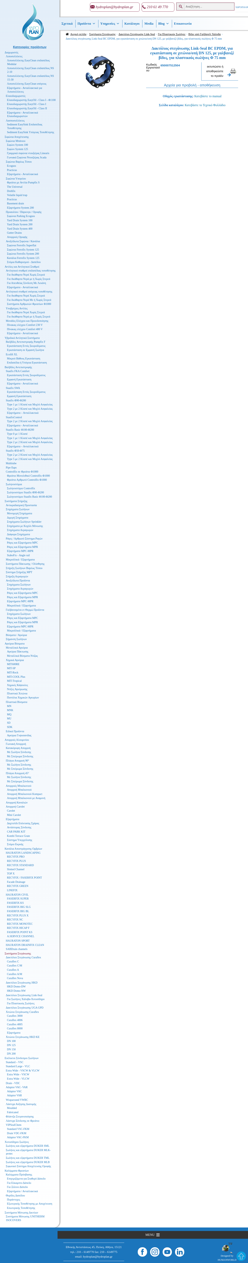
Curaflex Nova (15, 978)
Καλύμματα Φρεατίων (17, 1170)
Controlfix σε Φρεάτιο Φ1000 (22, 471)
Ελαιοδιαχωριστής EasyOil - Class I (26, 104)
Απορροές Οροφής (17, 237)
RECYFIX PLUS (16, 861)
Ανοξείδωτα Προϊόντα (18, 580)
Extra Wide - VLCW (18, 1078)
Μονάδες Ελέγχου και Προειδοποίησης (27, 320)
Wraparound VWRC (17, 1099)
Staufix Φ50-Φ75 (15, 450)
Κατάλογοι (132, 23)
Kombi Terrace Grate (18, 835)
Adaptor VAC (14, 1091)
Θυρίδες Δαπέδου (15, 1195)
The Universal (14, 186)
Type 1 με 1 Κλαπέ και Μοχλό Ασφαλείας (30, 404)
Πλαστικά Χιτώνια (17, 693)
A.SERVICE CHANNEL (20, 936)
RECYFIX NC (15, 919)
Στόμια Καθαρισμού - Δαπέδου (24, 262)
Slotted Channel (15, 869)
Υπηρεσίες (110, 24)
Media (148, 23)
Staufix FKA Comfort (17, 371)
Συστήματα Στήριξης (16, 501)
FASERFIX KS (15, 902)
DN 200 (11, 1053)
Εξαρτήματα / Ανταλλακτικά (22, 1191)
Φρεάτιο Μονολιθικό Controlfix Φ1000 (28, 475)
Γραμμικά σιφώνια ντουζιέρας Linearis (28, 153)
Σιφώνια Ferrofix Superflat (21, 245)
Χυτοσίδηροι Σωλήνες (17, 1142)
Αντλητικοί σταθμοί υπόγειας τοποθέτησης (29, 291)
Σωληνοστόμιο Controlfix (21, 488)
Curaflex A (13, 969)
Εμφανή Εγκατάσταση (19, 379)
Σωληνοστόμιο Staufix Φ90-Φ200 (25, 492)
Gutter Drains (14, 232)
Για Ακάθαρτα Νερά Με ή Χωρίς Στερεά (29, 299)
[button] (149, 1235)
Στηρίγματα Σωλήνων (17, 509)
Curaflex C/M (14, 965)
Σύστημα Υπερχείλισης (19, 840)
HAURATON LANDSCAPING (23, 852)
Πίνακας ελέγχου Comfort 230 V (25, 325)
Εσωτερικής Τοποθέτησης (21, 1208)
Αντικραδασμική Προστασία (21, 505)
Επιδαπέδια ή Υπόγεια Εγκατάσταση (27, 362)
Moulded (12, 1108)
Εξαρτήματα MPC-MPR (20, 551)
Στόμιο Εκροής (15, 844)
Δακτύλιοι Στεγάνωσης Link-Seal (137, 34)
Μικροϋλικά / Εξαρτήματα (20, 559)
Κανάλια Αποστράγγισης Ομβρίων (23, 848)
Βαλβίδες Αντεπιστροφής (18, 367)
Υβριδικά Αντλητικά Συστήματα (22, 338)
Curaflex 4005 (14, 1024)
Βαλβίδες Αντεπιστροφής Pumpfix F (25, 341)
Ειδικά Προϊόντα (15, 731)
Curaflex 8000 (14, 1028)
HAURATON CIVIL (17, 894)
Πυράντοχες (13, 1199)
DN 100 (11, 1041)
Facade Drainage (16, 881)
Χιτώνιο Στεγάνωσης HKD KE (23, 1037)
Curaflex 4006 (14, 1020)
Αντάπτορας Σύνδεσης (19, 827)
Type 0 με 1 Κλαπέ (17, 433)
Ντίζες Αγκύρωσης (17, 689)
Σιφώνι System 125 (17, 149)
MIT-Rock (12, 672)
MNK (10, 710)
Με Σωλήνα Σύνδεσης (19, 752)
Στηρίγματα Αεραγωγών (20, 530)
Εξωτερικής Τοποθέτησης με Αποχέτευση (29, 1203)
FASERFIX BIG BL (18, 911)
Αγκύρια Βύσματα (15, 643)
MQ (9, 714)
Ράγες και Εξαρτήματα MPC (22, 542)
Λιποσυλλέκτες (14, 56)
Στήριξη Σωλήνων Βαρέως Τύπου (24, 568)
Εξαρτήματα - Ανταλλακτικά (22, 174)
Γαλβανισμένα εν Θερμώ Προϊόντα (25, 609)
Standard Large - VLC (18, 1066)
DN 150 (11, 1049)
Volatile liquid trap (17, 195)
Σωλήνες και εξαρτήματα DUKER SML (27, 1145)
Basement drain (15, 203)
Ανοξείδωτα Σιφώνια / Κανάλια (23, 241)
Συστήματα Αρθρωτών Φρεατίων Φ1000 (29, 304)
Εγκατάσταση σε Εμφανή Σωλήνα (25, 350)
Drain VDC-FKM (16, 1133)
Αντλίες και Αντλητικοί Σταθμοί (22, 266)
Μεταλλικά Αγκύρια (17, 647)
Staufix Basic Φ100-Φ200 (20, 429)
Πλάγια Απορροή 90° (17, 760)
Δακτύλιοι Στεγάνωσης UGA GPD (24, 1007)
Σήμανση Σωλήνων (16, 639)
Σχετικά (67, 23)
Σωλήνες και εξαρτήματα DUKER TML (27, 1157)
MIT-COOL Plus (16, 676)
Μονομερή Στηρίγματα (19, 513)
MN (9, 706)
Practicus (12, 170)
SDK (9, 727)
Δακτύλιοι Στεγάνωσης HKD (21, 982)
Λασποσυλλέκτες (15, 120)
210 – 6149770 (85, 1251)
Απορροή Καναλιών (17, 802)
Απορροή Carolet (15, 806)
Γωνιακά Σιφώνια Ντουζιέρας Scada (26, 157)
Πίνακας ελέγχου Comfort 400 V (25, 329)
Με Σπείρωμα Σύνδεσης (20, 756)
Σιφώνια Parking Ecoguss (21, 216)
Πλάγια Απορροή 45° (17, 773)
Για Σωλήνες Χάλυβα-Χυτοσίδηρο (26, 999)
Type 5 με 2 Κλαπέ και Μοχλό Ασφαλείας (30, 459)
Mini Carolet (14, 815)
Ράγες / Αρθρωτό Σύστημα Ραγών (24, 538)
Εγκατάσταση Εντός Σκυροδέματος (26, 345)
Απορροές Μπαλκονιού (18, 785)
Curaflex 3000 (14, 1015)
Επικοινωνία (183, 23)
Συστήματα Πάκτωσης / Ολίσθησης (25, 563)
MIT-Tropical (14, 680)
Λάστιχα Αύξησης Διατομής (21, 1104)
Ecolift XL (11, 354)
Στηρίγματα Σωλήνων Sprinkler (24, 521)
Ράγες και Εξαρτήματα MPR (22, 547)
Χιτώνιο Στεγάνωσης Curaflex (22, 1012)
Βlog (163, 24)
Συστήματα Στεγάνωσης (102, 34)
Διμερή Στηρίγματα (17, 517)
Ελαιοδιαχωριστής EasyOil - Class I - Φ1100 (31, 100)
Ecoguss (11, 165)
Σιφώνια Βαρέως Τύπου (19, 161)
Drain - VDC (13, 1083)
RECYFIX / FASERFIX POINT (24, 877)
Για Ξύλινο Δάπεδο (17, 1187)
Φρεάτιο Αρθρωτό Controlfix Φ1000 (27, 479)
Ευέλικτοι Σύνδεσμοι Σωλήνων (22, 1058)
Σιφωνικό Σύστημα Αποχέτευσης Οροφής (28, 1166)
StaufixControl (14, 417)
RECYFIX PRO (16, 856)
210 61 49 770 (157, 7)
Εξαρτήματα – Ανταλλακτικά (23, 412)
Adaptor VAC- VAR (17, 1087)
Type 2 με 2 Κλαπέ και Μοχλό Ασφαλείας (30, 408)
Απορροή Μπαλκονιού (19, 789)
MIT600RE (13, 664)
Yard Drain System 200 (19, 224)
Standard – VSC (14, 1062)
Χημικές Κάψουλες (17, 685)
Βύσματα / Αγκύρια (16, 635)
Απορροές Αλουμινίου (17, 739)
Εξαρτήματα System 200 (20, 207)
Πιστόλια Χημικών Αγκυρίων (23, 697)
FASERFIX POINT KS (19, 932)
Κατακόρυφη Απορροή (18, 748)
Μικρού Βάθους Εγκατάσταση (23, 358)
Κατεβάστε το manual (207, 96)
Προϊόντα (87, 24)
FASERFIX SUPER (18, 898)
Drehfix (11, 191)
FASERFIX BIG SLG (19, 907)
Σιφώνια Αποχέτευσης (17, 136)
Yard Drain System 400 (19, 228)
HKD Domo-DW (16, 986)
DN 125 (11, 1045)
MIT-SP (11, 668)
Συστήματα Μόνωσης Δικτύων (21, 1212)
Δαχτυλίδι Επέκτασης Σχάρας (23, 823)
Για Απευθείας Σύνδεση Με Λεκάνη (26, 283)
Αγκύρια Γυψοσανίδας (19, 735)
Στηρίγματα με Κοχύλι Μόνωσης (25, 526)
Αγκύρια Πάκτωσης (17, 651)
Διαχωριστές (11, 52)
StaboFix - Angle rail (18, 555)
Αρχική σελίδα (78, 34)
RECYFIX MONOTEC (20, 923)
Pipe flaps (11, 467)
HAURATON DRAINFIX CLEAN (25, 945)
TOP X (11, 873)
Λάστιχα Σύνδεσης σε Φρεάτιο (22, 1120)
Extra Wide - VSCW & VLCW (23, 1070)
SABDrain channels (17, 949)
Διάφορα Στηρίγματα (18, 534)
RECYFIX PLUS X (17, 915)
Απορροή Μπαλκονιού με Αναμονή (26, 798)
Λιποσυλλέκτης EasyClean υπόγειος (26, 83)
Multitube (11, 463)
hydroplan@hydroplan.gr (114, 7)
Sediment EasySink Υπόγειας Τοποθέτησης (30, 132)
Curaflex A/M (14, 974)
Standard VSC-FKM (18, 1129)
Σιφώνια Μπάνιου (15, 141)
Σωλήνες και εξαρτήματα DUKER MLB (28, 1162)
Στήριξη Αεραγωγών (17, 576)
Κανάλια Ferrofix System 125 (23, 258)
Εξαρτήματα (12, 819)
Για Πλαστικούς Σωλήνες (171, 34)
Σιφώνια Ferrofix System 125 (23, 249)
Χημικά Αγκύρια (15, 660)
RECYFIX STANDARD (20, 865)
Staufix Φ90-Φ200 (16, 400)
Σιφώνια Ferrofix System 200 (23, 253)
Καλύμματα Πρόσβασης (19, 1174)
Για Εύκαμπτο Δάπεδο (19, 1182)
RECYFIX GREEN (17, 886)
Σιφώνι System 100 (17, 144)
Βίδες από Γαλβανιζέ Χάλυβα (204, 34)
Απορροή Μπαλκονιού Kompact (24, 794)
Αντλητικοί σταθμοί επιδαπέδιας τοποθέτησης (31, 270)
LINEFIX (12, 890)
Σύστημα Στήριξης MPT (19, 572)
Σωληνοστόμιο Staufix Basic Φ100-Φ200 (29, 496)
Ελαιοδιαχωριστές (16, 96)
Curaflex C (13, 961)
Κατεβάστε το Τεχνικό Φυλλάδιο (205, 105)
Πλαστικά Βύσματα (16, 702)
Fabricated (12, 1112)
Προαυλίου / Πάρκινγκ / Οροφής (24, 212)
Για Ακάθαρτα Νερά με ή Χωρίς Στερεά (28, 279)
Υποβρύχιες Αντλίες (17, 308)
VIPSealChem (13, 1124)
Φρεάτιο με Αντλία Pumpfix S (23, 182)
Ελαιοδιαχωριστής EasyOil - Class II (27, 108)
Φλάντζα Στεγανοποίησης (20, 1116)
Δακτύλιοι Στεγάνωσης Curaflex (23, 957)
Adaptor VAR (14, 1095)
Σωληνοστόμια (14, 484)
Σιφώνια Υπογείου (16, 178)
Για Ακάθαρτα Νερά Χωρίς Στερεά (26, 274)
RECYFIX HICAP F (18, 927)
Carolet (11, 810)
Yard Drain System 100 (19, 220)
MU (9, 718)
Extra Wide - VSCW (18, 1074)
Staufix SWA (13, 388)
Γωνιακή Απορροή (16, 744)
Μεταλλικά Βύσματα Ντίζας (22, 655)
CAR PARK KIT (16, 831)
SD (8, 722)
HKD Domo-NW (16, 990)
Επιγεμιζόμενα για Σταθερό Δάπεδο (26, 1178)
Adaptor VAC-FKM (18, 1137)
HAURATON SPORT (18, 940)
